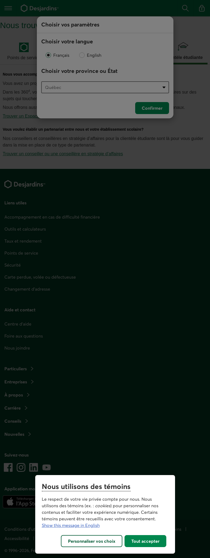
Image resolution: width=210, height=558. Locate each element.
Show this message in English (71, 525)
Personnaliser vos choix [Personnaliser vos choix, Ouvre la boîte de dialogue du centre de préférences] (91, 541)
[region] (105, 514)
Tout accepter (145, 541)
